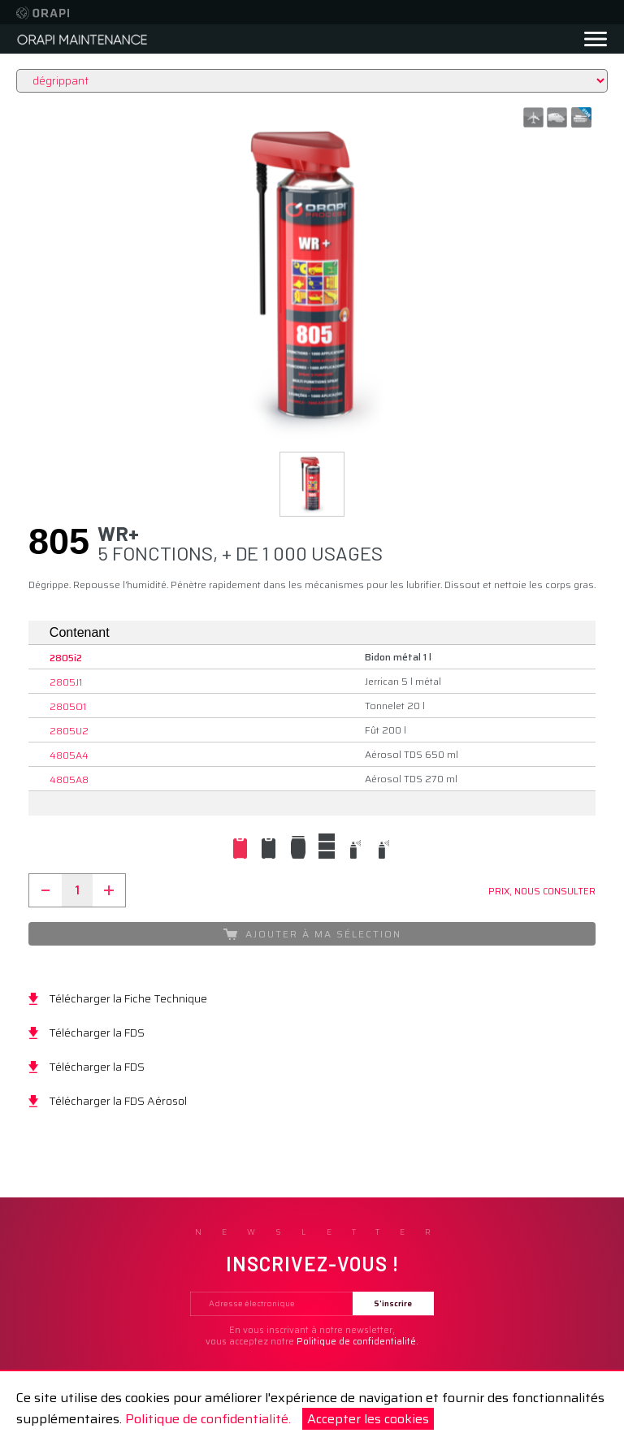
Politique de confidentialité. (208, 1419)
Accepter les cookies (368, 1419)
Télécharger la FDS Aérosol (118, 1101)
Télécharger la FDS (97, 1032)
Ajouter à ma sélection (312, 934)
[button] (312, 484)
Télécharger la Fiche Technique (128, 998)
